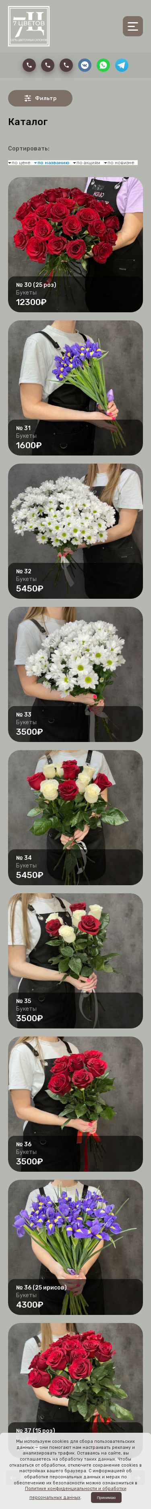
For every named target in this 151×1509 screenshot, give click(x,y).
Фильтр (40, 98)
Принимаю (106, 1497)
